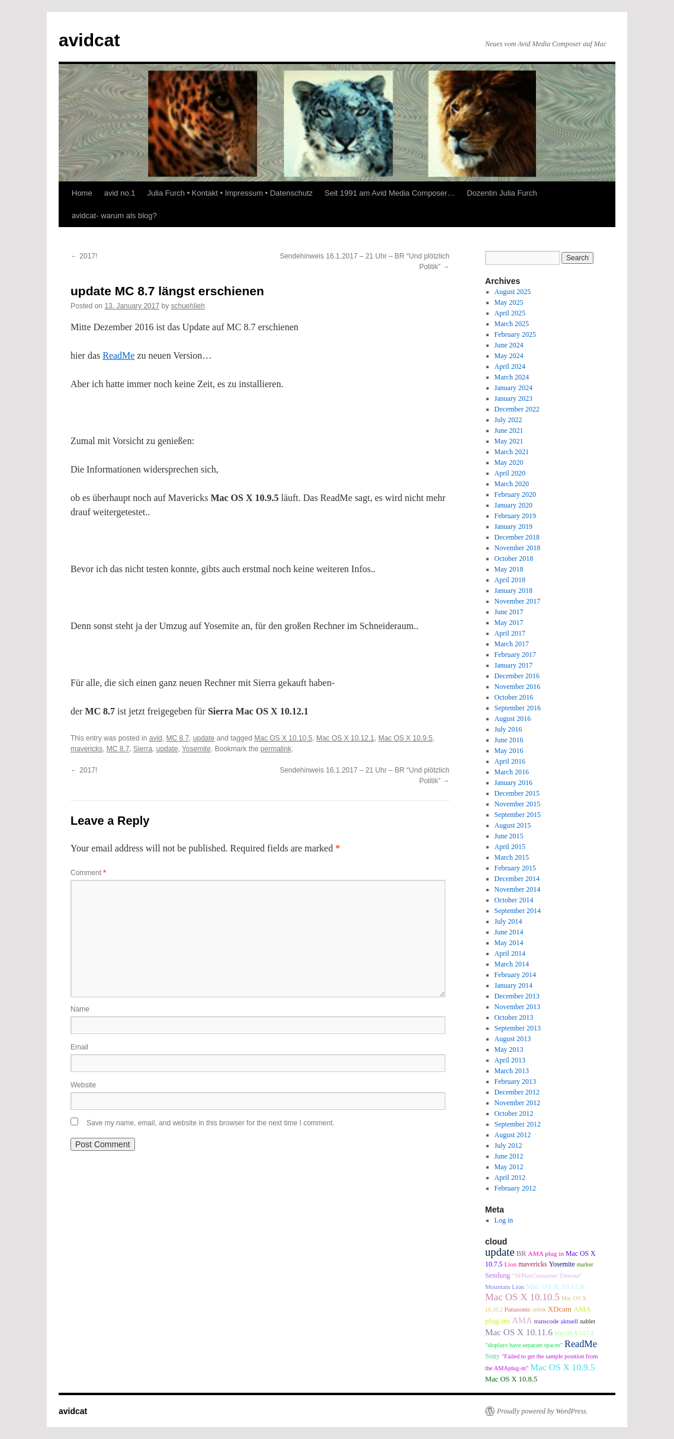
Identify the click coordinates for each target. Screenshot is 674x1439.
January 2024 (513, 388)
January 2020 (513, 505)
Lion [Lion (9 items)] (511, 1264)
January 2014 (513, 985)
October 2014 (514, 900)
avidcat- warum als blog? (114, 215)
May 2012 (509, 1167)
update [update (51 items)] (500, 1252)
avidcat (89, 40)
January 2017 (513, 665)
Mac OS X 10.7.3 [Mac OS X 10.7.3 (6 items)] (573, 1333)
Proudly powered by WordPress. (542, 1411)
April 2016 (510, 761)
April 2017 (510, 633)
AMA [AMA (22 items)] (522, 1320)
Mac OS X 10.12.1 (345, 738)
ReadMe (118, 355)
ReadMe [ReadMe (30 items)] (580, 1344)
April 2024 (510, 366)
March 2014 (512, 964)
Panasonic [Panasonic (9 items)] (518, 1309)
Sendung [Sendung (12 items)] (497, 1275)
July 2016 (508, 729)
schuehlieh (188, 306)
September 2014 (518, 911)
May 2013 (509, 1049)
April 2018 (510, 580)
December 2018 (517, 537)
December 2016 (517, 676)
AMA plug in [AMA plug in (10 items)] (546, 1253)
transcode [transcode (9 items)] (546, 1321)
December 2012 (517, 1092)
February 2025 (515, 334)
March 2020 (512, 484)
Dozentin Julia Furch (502, 193)
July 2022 (508, 420)
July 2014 (508, 921)
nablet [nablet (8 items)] (587, 1321)
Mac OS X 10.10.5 (283, 738)
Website (83, 1085)
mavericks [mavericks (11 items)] (532, 1264)
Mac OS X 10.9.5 (405, 738)
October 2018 (514, 558)
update (204, 738)
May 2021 (509, 441)
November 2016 (518, 686)
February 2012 (515, 1188)
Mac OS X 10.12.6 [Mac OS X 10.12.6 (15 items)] (555, 1286)
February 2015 (515, 868)
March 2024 (512, 377)
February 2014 (515, 975)
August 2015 (513, 825)
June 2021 (509, 430)
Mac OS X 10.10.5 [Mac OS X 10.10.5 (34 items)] (522, 1297)
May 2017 (509, 622)
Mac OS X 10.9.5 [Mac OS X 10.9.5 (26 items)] (562, 1367)
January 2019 (513, 526)
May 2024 (509, 356)
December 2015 (517, 793)
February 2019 (515, 516)
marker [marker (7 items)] (585, 1264)
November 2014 (518, 889)
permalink (276, 749)
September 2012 (518, 1124)
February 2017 (515, 654)
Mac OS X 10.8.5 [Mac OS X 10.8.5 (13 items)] (511, 1379)
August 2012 (513, 1135)
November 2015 (518, 804)
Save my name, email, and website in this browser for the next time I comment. (210, 1123)
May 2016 (509, 750)
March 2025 (512, 324)
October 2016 (514, 697)
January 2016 (513, 782)
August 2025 (513, 292)
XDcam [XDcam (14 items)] (560, 1309)
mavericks (86, 749)
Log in (504, 1220)
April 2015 (510, 847)
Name (79, 1009)
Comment (88, 873)
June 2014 (509, 932)
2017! (83, 256)
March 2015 (512, 857)
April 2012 (510, 1177)
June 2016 (509, 740)
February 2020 (515, 494)
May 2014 (509, 943)
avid (155, 738)
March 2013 (512, 1071)
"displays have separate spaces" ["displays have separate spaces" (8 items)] (524, 1345)
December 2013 (517, 996)
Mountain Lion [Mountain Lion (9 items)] (504, 1286)
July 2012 (508, 1145)
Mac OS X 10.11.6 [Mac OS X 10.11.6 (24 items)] (519, 1332)
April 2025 (510, 313)
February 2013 (515, 1081)
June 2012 (509, 1156)
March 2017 (512, 644)
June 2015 (509, 836)
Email (79, 1047)
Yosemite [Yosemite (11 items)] (562, 1264)
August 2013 (513, 1039)
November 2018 (518, 548)
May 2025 (509, 302)
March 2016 (512, 772)
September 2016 (518, 708)
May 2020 (509, 462)
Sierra (142, 749)
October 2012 (514, 1113)
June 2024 (509, 345)
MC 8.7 (177, 738)
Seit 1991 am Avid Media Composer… (390, 193)
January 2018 (513, 590)
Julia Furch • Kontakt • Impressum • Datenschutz (230, 193)
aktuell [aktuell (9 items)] (570, 1321)
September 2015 (518, 815)
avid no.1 (120, 193)
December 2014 (517, 879)
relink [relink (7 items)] (539, 1309)
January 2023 (513, 398)
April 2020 (510, 473)
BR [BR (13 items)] (521, 1253)
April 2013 (510, 1060)
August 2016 (513, 718)
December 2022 (517, 409)
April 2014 (510, 953)
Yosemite (196, 749)
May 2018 (509, 569)
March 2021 (512, 452)
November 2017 (518, 601)
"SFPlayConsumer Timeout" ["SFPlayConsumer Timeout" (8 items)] (547, 1275)
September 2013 (518, 1028)
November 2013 (518, 1007)
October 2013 (514, 1017)
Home (82, 193)
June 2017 (509, 612)
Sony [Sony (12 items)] (492, 1356)
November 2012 (518, 1103)
